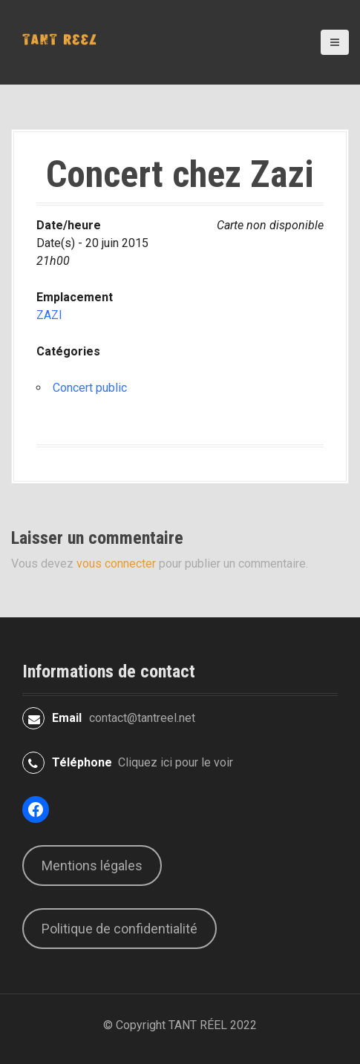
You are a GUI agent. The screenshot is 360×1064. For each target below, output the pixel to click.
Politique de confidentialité (119, 928)
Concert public (90, 388)
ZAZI (49, 315)
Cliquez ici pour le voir (175, 762)
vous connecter (116, 563)
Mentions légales (92, 865)
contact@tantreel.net (142, 718)
